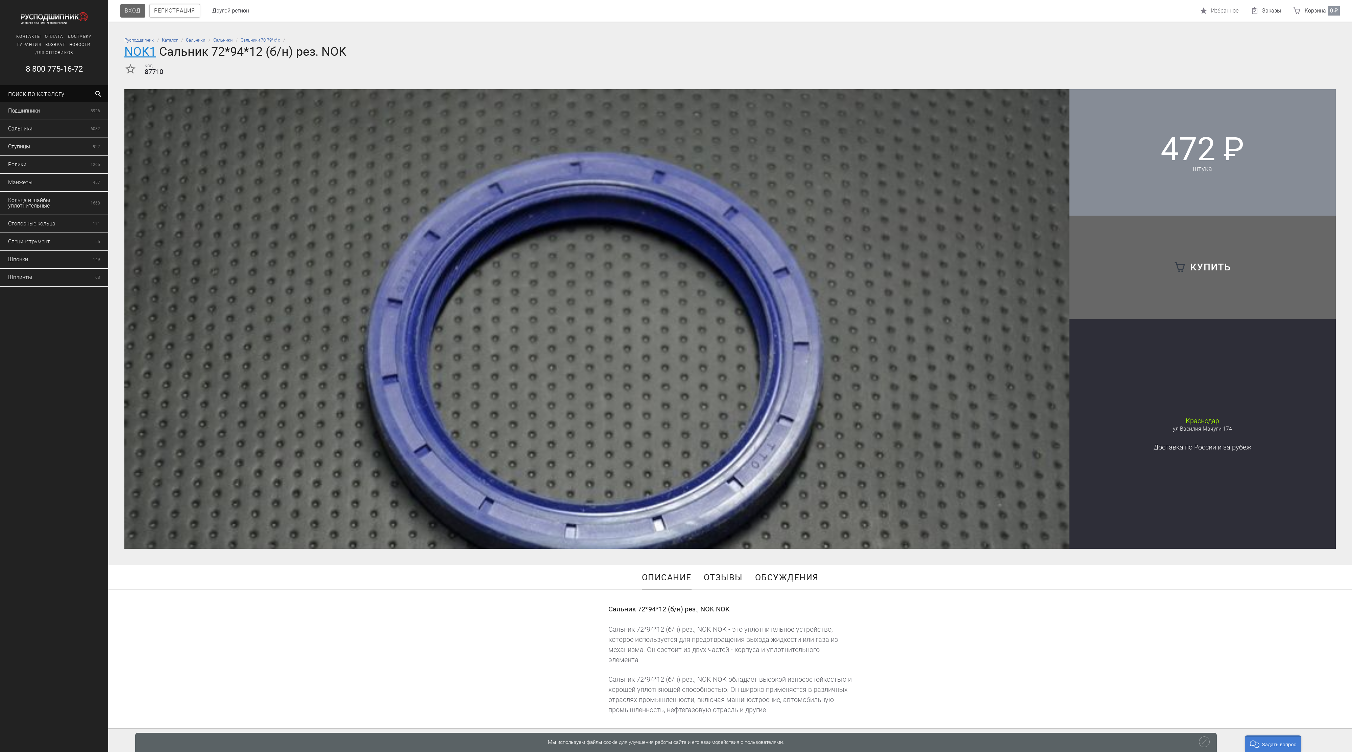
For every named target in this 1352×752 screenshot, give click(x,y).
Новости (62, 44)
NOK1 (140, 51)
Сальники (195, 40)
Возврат (37, 44)
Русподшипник (139, 40)
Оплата (36, 36)
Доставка (61, 36)
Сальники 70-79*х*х (260, 40)
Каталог (170, 40)
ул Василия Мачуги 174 (1202, 429)
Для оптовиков (36, 52)
